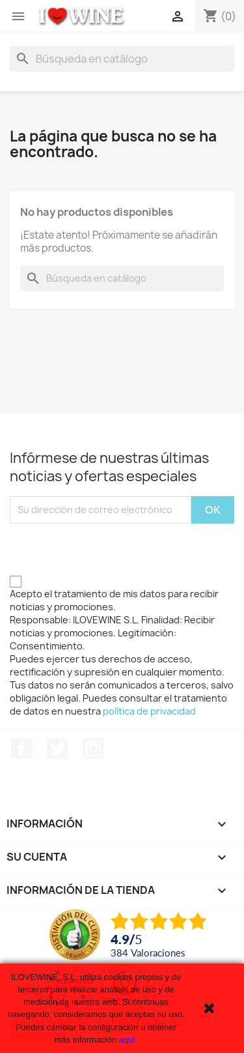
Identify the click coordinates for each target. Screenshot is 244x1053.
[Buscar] (122, 59)
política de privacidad (149, 711)
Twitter (57, 748)
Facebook (21, 748)
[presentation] (109, 549)
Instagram (93, 748)
